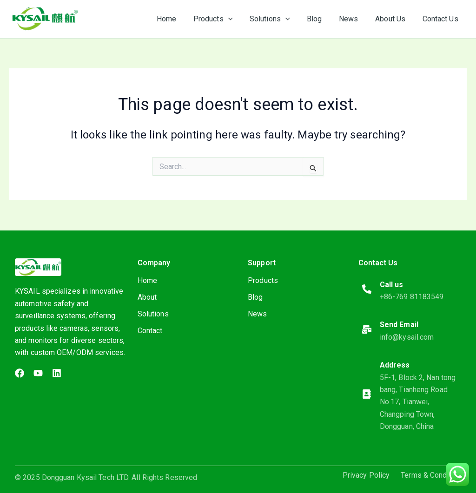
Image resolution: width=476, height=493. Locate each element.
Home (147, 280)
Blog (255, 297)
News (257, 313)
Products (263, 280)
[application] (240, 19)
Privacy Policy (366, 475)
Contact (150, 330)
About (147, 297)
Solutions (153, 313)
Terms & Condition (431, 475)
